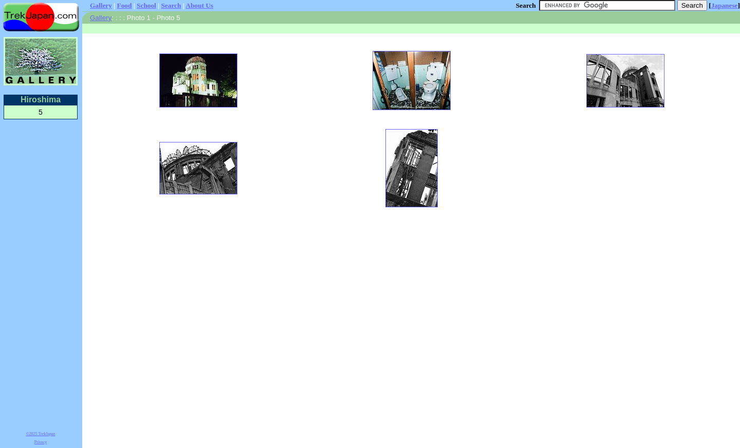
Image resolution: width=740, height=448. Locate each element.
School (146, 5)
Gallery (101, 5)
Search (171, 5)
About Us (199, 5)
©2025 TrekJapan (40, 434)
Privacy (40, 442)
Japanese (724, 5)
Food (124, 5)
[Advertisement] (40, 273)
